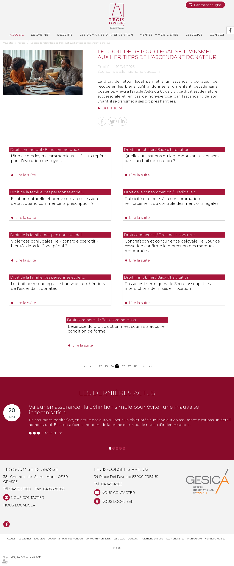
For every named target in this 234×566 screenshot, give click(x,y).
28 (135, 373)
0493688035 (54, 496)
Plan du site (194, 545)
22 (100, 373)
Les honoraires (175, 545)
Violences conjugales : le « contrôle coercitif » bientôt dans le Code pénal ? (57, 249)
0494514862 (111, 491)
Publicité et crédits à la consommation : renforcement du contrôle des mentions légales (170, 205)
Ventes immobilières (159, 34)
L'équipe (64, 34)
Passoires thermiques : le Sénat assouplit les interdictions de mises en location (171, 293)
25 (117, 373)
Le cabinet (40, 34)
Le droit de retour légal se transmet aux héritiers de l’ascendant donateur (70, 42)
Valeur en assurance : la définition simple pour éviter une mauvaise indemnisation (114, 417)
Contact (133, 545)
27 (129, 373)
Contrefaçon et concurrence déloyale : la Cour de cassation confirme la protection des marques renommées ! (173, 251)
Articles (116, 554)
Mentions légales (215, 545)
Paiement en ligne (208, 5)
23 (106, 373)
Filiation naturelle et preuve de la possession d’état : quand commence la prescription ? (60, 205)
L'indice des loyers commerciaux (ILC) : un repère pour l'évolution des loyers (59, 161)
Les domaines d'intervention (106, 34)
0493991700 (21, 496)
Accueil (17, 34)
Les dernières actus (117, 400)
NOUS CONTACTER (27, 505)
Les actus (194, 34)
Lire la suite (112, 108)
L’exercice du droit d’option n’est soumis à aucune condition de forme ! (117, 337)
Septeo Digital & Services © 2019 (22, 564)
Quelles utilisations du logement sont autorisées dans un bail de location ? (169, 161)
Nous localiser (19, 512)
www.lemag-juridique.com (136, 71)
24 (112, 373)
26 (123, 373)
